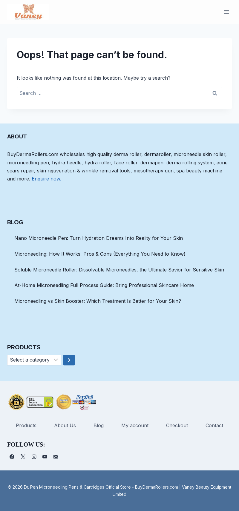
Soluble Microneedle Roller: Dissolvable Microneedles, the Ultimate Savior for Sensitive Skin (119, 270)
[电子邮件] (56, 456)
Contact (214, 425)
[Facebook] (12, 456)
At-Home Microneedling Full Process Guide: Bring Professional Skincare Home (104, 285)
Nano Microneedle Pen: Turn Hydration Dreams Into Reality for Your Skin (98, 238)
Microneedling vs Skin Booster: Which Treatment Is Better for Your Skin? (97, 301)
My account (134, 425)
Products (26, 425)
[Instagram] (34, 456)
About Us (65, 425)
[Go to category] (69, 360)
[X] (23, 456)
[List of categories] (34, 360)
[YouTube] (45, 456)
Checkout (177, 425)
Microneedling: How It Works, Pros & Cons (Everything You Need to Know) (100, 254)
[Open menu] (226, 11)
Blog (99, 425)
